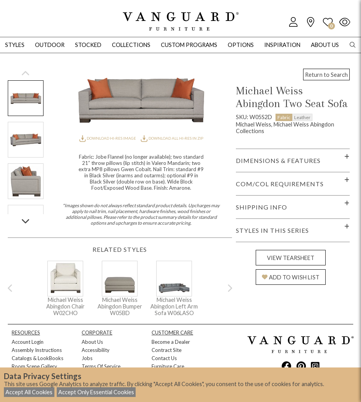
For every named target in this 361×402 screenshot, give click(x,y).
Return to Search (326, 74)
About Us (92, 342)
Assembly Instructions (37, 350)
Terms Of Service (101, 366)
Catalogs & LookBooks (37, 358)
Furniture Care (168, 366)
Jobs (87, 358)
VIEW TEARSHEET (290, 258)
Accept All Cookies (28, 392)
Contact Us (164, 358)
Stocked (88, 45)
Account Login (28, 342)
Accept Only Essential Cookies (96, 392)
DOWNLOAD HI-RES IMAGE (108, 138)
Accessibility (96, 350)
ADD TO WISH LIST (290, 277)
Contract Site (166, 350)
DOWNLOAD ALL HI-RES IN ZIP (172, 138)
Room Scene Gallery (34, 366)
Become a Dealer (171, 342)
